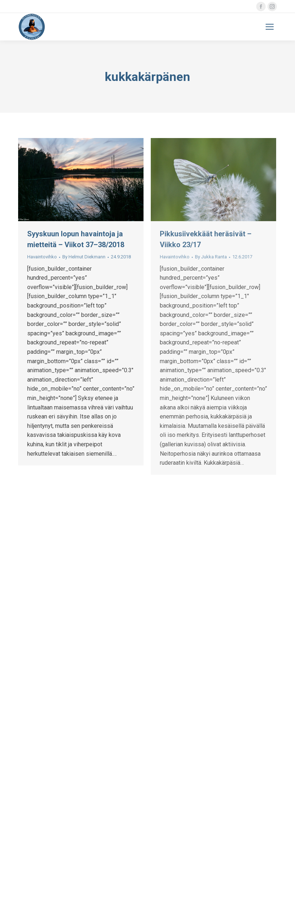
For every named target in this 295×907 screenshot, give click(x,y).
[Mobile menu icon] (269, 27)
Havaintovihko (42, 256)
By (83, 256)
